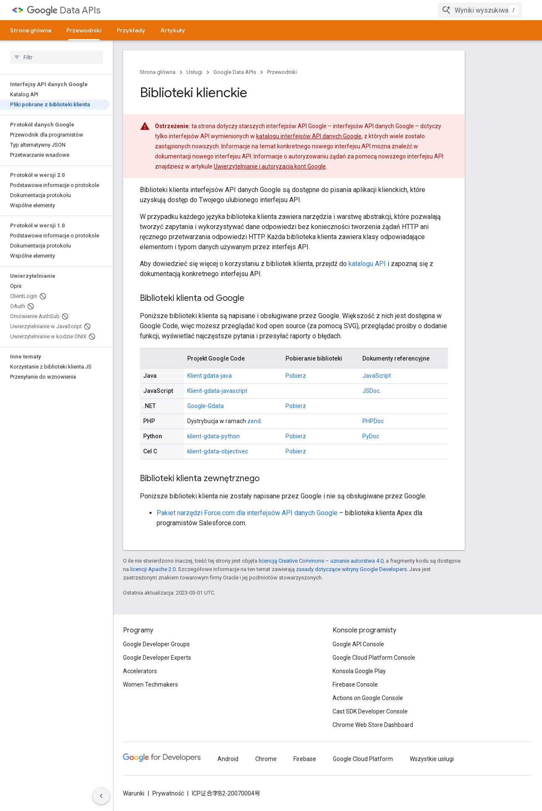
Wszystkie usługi (432, 759)
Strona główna (30, 30)
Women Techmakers (150, 684)
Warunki (133, 793)
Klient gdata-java (209, 375)
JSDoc (371, 390)
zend (254, 421)
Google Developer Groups (156, 644)
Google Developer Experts (157, 657)
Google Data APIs (234, 72)
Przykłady (131, 30)
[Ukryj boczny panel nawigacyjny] (101, 795)
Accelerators (140, 671)
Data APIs (63, 10)
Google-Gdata (205, 406)
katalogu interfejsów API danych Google (308, 136)
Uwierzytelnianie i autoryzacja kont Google (270, 166)
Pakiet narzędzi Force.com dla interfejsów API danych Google (247, 513)
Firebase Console (355, 684)
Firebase (304, 759)
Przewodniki (282, 72)
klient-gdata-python (213, 436)
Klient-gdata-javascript (217, 390)
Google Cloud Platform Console (374, 657)
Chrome (266, 759)
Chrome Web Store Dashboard (373, 724)
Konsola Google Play (359, 671)
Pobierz (295, 375)
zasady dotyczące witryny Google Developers (351, 569)
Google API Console (358, 644)
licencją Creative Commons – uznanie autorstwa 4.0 (321, 561)
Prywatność (168, 793)
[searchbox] (56, 57)
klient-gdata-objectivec (217, 451)
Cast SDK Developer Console (370, 711)
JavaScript (376, 375)
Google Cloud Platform (363, 759)
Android (227, 759)
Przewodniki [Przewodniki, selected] (84, 30)
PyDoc (370, 436)
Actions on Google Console (368, 698)
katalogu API (367, 264)
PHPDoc (373, 421)
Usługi (194, 72)
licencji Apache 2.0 (152, 569)
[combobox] (480, 10)
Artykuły (172, 30)
